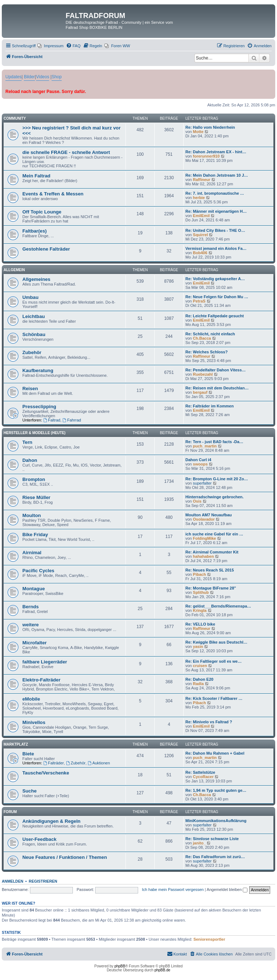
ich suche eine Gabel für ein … (214, 534)
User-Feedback (39, 839)
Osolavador (204, 519)
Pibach (199, 574)
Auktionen (99, 763)
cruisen (200, 665)
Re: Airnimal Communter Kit (211, 552)
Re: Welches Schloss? (206, 352)
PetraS (199, 301)
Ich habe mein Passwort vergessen (173, 889)
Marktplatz (16, 744)
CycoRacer (203, 776)
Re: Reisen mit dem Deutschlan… (217, 388)
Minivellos (33, 722)
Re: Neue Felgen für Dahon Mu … (216, 297)
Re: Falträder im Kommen (209, 406)
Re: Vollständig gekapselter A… (215, 279)
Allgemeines (36, 279)
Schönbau (33, 334)
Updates (13, 76)
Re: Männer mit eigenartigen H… (216, 211)
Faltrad (51, 420)
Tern (27, 442)
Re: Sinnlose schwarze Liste (212, 838)
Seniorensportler (209, 939)
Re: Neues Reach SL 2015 (209, 570)
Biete (28, 753)
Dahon (29, 460)
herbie (199, 197)
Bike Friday (35, 534)
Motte (198, 131)
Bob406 (200, 253)
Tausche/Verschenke (45, 773)
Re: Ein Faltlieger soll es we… (213, 661)
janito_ (199, 843)
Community (15, 118)
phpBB (119, 966)
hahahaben (203, 556)
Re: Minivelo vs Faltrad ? (208, 722)
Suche (29, 791)
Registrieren (43, 881)
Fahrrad (71, 420)
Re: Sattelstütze (200, 772)
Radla (198, 683)
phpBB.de (162, 970)
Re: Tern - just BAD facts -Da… (214, 442)
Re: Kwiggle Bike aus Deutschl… (216, 642)
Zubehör (31, 352)
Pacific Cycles (38, 570)
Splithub (201, 592)
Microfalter (34, 642)
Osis (197, 501)
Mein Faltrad (36, 175)
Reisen (30, 388)
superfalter (202, 483)
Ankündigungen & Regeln (51, 821)
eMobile (31, 699)
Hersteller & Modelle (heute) (35, 433)
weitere (30, 624)
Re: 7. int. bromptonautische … (214, 193)
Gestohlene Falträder (46, 249)
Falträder (53, 763)
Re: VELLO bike (200, 624)
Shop (57, 76)
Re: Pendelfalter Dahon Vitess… (215, 370)
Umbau (30, 297)
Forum (10, 812)
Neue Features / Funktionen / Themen (64, 857)
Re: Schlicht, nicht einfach (210, 334)
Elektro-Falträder (41, 680)
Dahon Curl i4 (198, 460)
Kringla (200, 610)
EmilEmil (201, 215)
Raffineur (201, 179)
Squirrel (200, 235)
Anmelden (12, 881)
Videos (42, 76)
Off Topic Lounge (41, 212)
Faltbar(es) (34, 231)
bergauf (200, 392)
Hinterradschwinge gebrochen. (214, 497)
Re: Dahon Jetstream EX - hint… (215, 152)
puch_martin (205, 446)
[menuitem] (50, 45)
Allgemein (14, 270)
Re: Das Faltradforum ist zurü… (215, 857)
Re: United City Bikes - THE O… (215, 230)
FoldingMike (204, 538)
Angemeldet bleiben (227, 889)
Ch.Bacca (202, 338)
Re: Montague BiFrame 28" (210, 588)
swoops (200, 464)
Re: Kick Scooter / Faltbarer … (213, 698)
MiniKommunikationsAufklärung (215, 820)
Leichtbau (33, 316)
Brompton (33, 479)
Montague (33, 588)
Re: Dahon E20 (199, 679)
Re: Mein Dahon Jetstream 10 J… (216, 175)
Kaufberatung (37, 370)
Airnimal (31, 552)
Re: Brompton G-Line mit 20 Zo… (216, 479)
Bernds (30, 606)
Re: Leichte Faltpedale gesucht (214, 316)
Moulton (31, 515)
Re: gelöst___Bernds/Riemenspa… (218, 606)
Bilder (29, 76)
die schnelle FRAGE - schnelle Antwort (66, 152)
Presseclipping (39, 406)
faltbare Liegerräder (44, 662)
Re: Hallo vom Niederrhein (210, 127)
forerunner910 (206, 156)
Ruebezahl (203, 374)
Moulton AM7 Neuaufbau (208, 515)
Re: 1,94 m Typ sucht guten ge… (215, 790)
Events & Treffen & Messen (52, 194)
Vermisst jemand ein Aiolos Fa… (216, 248)
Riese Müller (36, 497)
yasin (198, 646)
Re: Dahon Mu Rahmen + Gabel (215, 753)
